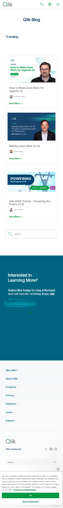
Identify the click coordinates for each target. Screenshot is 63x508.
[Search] (42, 4)
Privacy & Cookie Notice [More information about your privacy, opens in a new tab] (25, 490)
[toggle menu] (58, 4)
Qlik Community (13, 449)
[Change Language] (49, 4)
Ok (30, 495)
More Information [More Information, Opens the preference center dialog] (30, 501)
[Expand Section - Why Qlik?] (12, 370)
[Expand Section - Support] (11, 420)
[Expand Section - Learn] (10, 412)
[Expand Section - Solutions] (12, 403)
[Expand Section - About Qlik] (13, 378)
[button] (31, 462)
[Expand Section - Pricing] (11, 395)
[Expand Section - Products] (12, 387)
